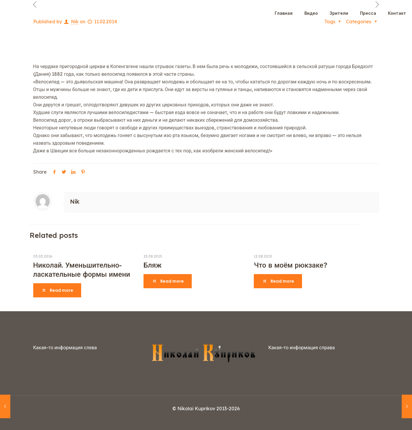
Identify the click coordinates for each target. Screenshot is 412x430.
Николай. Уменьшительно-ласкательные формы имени (81, 270)
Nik (74, 201)
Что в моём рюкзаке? (290, 265)
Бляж (153, 265)
